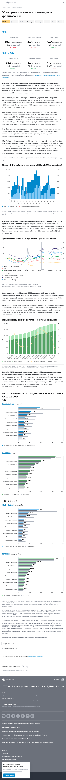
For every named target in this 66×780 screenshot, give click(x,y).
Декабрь (14, 22)
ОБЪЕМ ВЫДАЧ (8, 404)
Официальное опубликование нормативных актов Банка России (24, 735)
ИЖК (4, 32)
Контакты (5, 753)
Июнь (60, 22)
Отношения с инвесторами (11, 727)
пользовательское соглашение (12, 771)
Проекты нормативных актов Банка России (17, 739)
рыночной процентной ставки (38, 615)
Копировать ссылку (11, 648)
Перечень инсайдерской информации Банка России (20, 731)
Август (46, 22)
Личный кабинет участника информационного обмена (21, 723)
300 (3, 693)
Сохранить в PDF (9, 643)
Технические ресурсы (9, 759)
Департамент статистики (35, 656)
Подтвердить (9, 775)
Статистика (7, 7)
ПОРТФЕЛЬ (6, 453)
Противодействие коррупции (12, 756)
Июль (53, 22)
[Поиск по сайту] (61, 2)
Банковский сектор (17, 7)
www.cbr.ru (15, 769)
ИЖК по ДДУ (8, 53)
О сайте (4, 750)
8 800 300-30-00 (8, 699)
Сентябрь (38, 22)
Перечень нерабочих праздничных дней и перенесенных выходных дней (28, 742)
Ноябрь (22, 22)
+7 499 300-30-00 (9, 704)
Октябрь (30, 22)
